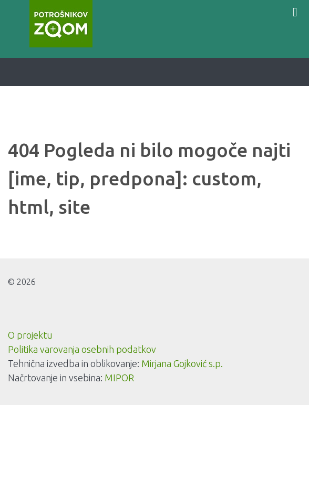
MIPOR (119, 377)
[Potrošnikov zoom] (60, 23)
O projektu (30, 335)
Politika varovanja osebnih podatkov (82, 349)
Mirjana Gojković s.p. (182, 363)
